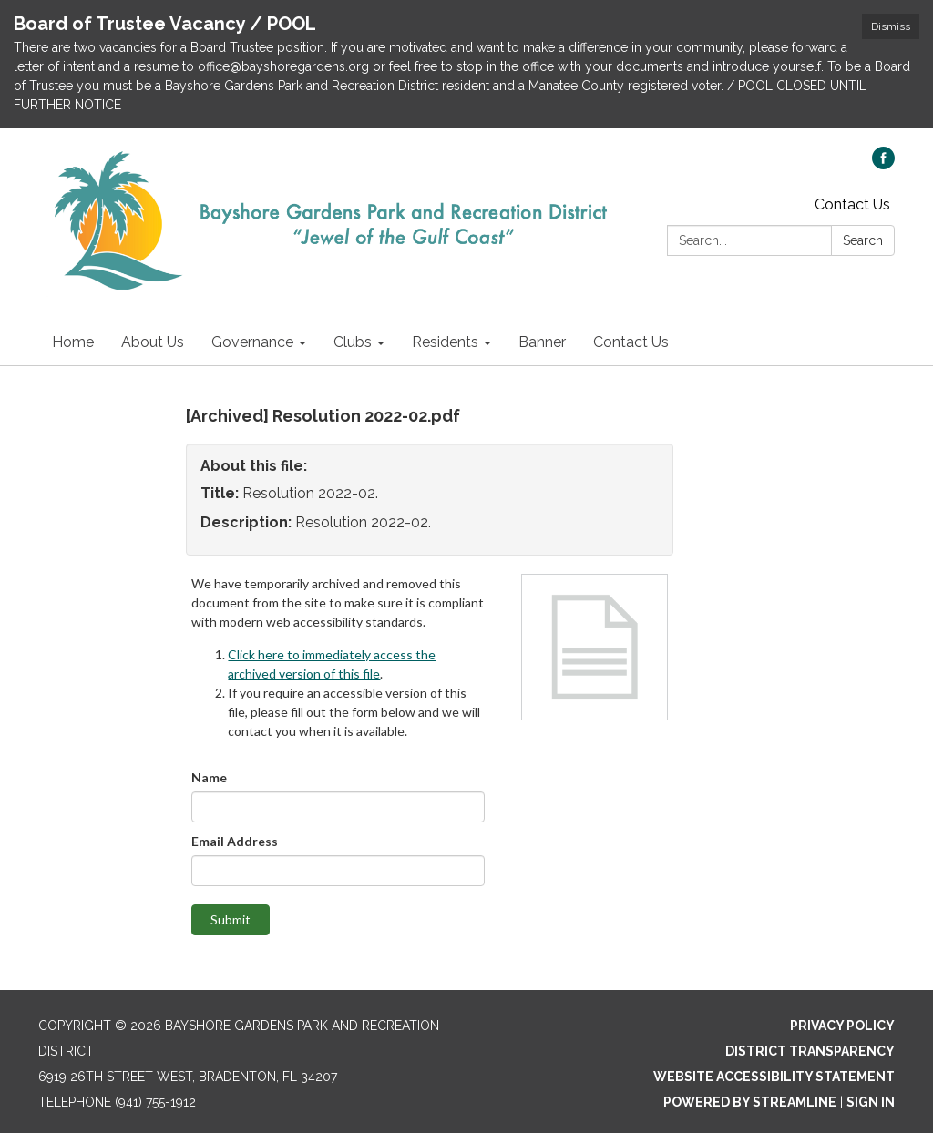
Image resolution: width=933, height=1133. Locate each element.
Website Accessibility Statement (774, 1076)
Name (209, 777)
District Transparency (810, 1051)
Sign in (870, 1102)
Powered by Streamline (749, 1102)
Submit (230, 919)
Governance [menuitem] (252, 342)
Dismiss (890, 26)
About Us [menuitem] (152, 342)
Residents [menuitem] (445, 342)
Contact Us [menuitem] (631, 342)
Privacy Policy (842, 1025)
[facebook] (883, 164)
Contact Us (852, 204)
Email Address (234, 841)
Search (863, 240)
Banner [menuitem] (542, 342)
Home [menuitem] (73, 342)
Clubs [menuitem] (352, 342)
